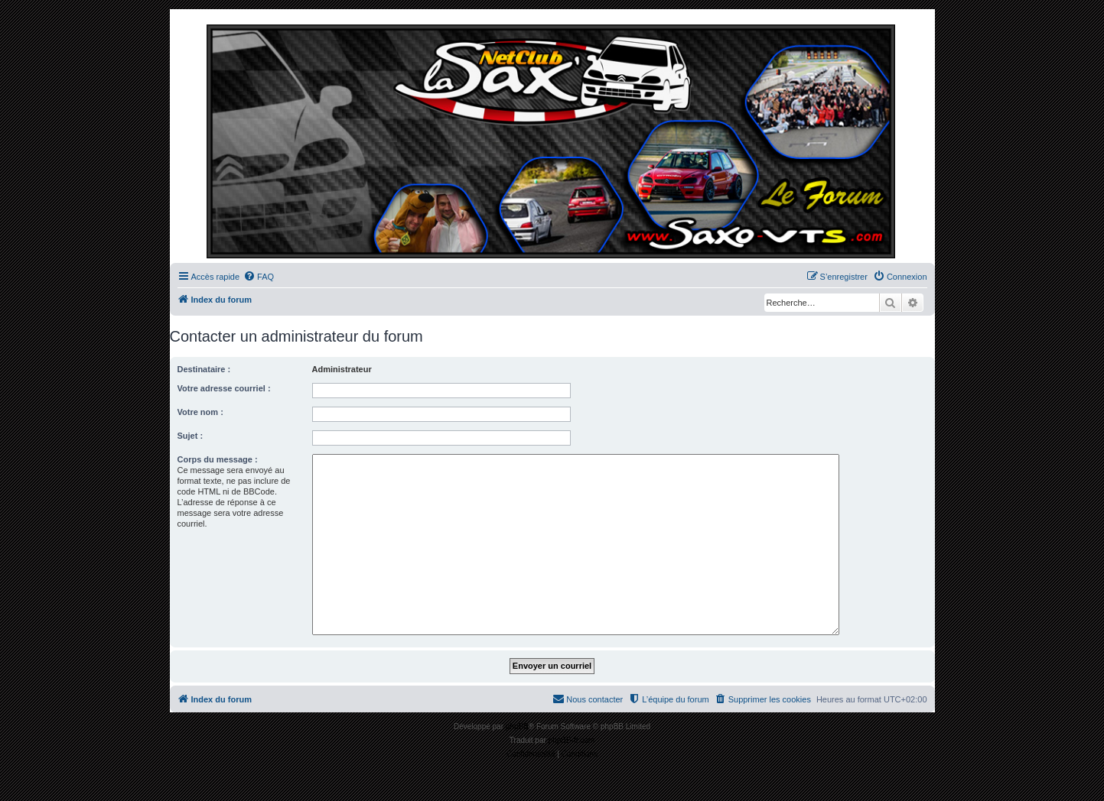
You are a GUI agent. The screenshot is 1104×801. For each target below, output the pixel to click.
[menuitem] (258, 277)
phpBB (517, 726)
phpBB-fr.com (572, 740)
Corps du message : (217, 459)
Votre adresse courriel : (224, 388)
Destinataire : (204, 369)
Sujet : (190, 435)
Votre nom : (200, 412)
